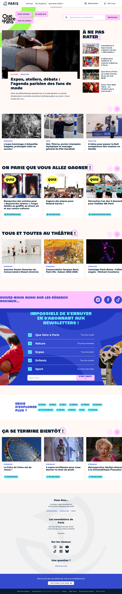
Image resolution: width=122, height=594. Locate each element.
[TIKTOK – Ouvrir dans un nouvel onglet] (118, 300)
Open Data (73, 591)
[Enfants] (37, 360)
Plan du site (100, 591)
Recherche (112, 17)
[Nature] (36, 343)
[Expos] (36, 352)
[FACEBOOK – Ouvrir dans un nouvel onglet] (108, 300)
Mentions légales (23, 591)
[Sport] (35, 369)
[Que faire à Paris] (43, 335)
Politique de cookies (86, 591)
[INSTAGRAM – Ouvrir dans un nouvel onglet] (98, 300)
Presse (64, 591)
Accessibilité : (46, 591)
